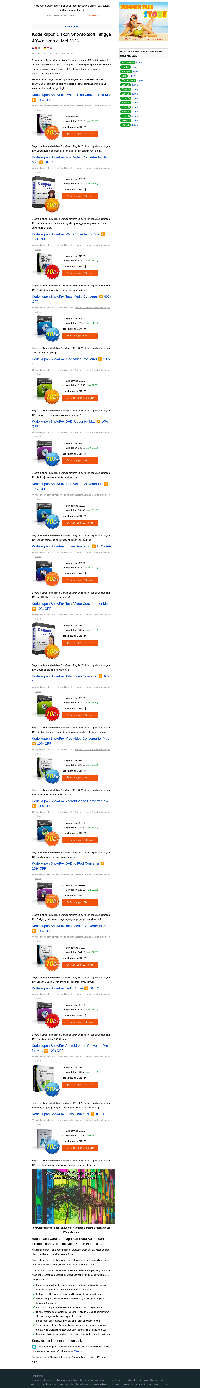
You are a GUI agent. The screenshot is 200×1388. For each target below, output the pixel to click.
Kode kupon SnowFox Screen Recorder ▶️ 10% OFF (71, 546)
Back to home (72, 26)
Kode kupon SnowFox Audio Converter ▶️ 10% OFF (71, 1114)
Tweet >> (78, 1351)
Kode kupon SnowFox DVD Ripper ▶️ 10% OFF (68, 988)
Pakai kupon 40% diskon (80, 335)
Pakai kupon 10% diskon (80, 134)
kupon (131, 62)
